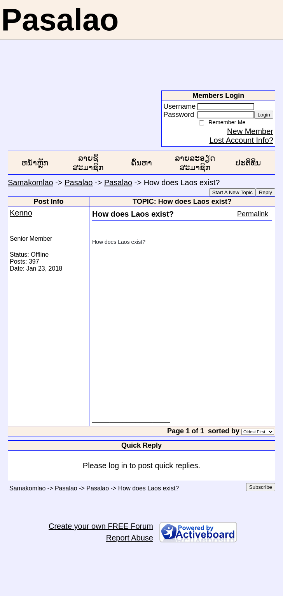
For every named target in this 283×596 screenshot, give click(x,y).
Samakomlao (30, 182)
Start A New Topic (232, 192)
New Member (250, 131)
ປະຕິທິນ (248, 162)
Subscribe (260, 487)
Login (263, 115)
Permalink (252, 214)
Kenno (21, 213)
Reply (265, 192)
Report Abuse (129, 537)
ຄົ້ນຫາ (141, 162)
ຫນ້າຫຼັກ (34, 162)
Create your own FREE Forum (101, 526)
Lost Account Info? (241, 140)
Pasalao (79, 182)
